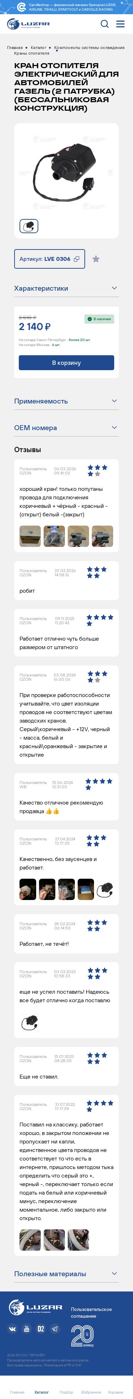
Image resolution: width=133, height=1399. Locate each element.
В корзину (66, 362)
